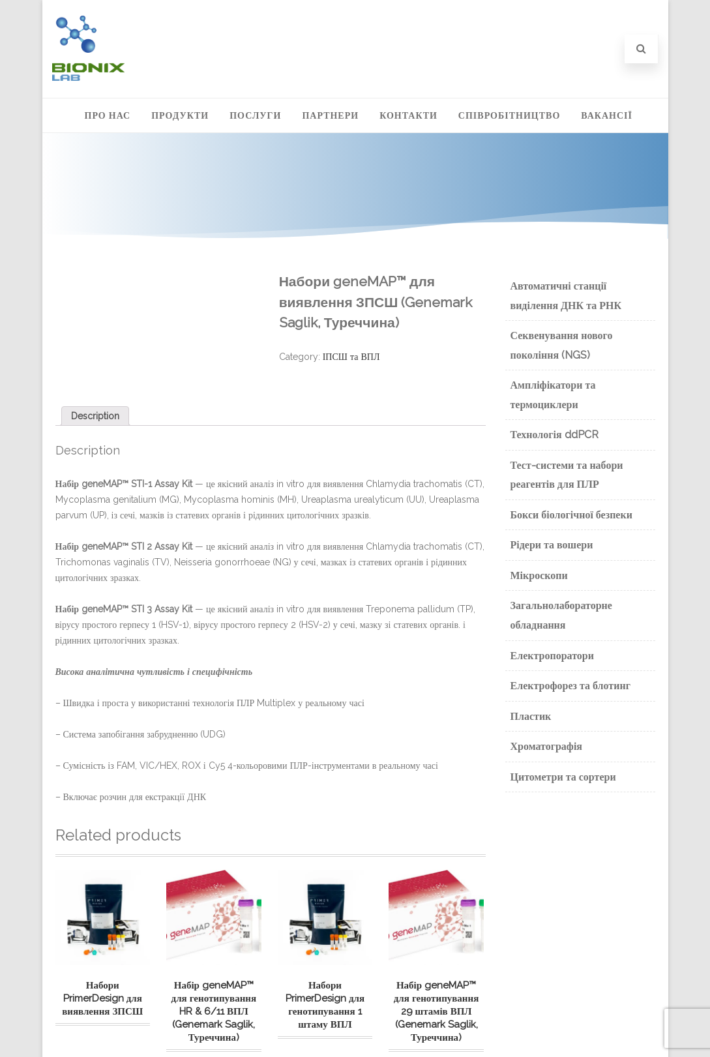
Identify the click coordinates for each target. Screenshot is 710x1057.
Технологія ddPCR (554, 434)
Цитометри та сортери (563, 777)
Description (95, 416)
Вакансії (606, 115)
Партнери (330, 115)
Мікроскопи (539, 575)
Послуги (255, 115)
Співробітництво (509, 115)
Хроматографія (546, 746)
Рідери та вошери (551, 545)
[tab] (95, 416)
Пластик (531, 716)
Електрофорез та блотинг (570, 685)
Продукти (180, 115)
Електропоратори (552, 655)
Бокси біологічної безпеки (571, 515)
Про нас (108, 115)
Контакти (408, 115)
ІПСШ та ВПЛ (351, 356)
